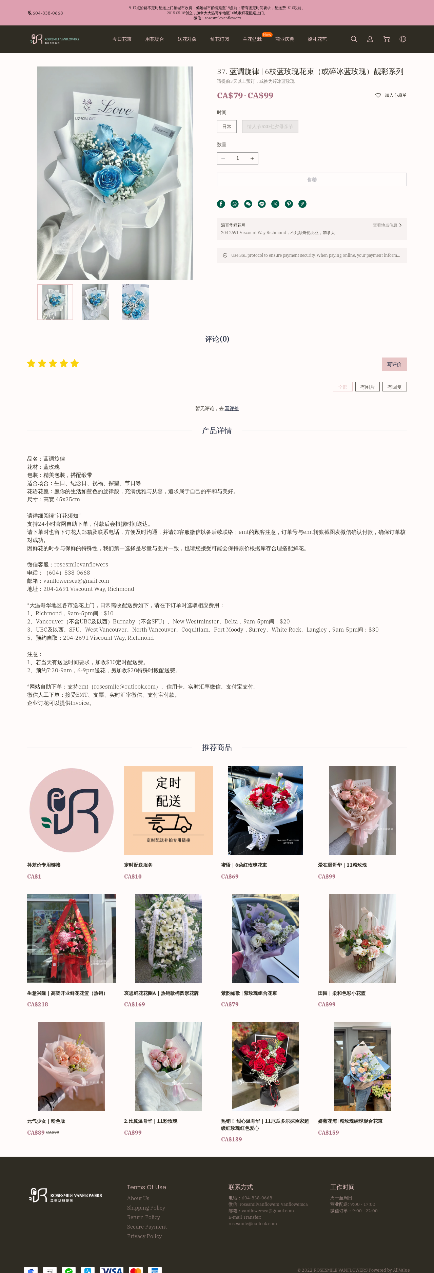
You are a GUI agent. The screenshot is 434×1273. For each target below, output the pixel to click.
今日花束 (122, 39)
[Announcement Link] (217, 12)
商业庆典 (284, 39)
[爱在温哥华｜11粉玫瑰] (362, 820)
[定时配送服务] (168, 820)
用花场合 (154, 39)
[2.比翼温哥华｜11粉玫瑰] (168, 1076)
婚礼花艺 (317, 39)
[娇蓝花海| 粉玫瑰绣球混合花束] (362, 1076)
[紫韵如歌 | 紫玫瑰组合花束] (265, 948)
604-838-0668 (48, 13)
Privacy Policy (144, 1233)
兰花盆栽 (252, 39)
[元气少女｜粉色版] (71, 1076)
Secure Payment (147, 1223)
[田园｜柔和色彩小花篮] (362, 948)
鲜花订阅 (219, 39)
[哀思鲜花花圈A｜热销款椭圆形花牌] (168, 948)
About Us (138, 1195)
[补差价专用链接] (71, 820)
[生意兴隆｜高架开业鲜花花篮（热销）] (71, 948)
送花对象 (187, 39)
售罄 (312, 180)
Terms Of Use (146, 1184)
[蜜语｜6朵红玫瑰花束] (265, 820)
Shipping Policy (146, 1204)
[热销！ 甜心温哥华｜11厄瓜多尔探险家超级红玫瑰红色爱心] (265, 1080)
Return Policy (143, 1214)
